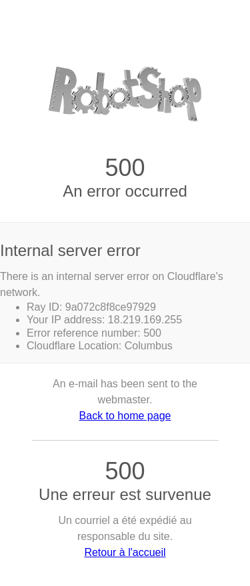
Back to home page (125, 415)
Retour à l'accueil (124, 552)
